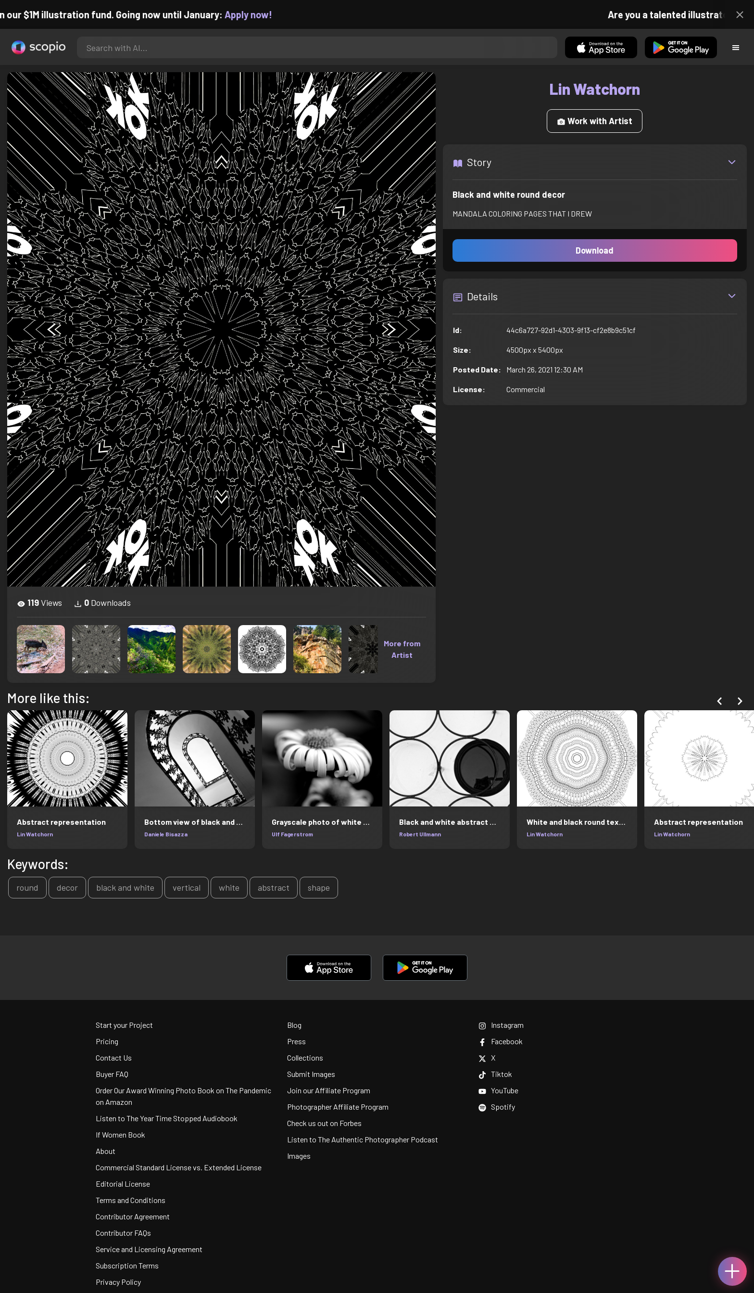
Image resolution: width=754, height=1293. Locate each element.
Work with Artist (594, 120)
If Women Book (120, 1134)
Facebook (500, 1041)
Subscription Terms (127, 1265)
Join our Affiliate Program (328, 1090)
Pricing (107, 1041)
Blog (294, 1024)
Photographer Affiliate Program (338, 1106)
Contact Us (114, 1057)
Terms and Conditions (130, 1199)
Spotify (496, 1106)
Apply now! (258, 14)
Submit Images (311, 1073)
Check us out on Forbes (324, 1122)
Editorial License (123, 1183)
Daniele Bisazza (166, 834)
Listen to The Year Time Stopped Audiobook (167, 1118)
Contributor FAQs (123, 1232)
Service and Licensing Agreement (149, 1249)
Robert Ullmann (420, 834)
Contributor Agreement (133, 1216)
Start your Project (124, 1024)
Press (296, 1041)
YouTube (498, 1090)
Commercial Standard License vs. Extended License (179, 1167)
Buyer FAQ (112, 1073)
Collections (305, 1057)
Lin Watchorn (35, 834)
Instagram (501, 1024)
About (105, 1150)
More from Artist (402, 649)
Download (595, 250)
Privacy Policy (118, 1281)
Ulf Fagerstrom (292, 834)
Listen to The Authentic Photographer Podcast (362, 1139)
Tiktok (495, 1073)
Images (299, 1155)
